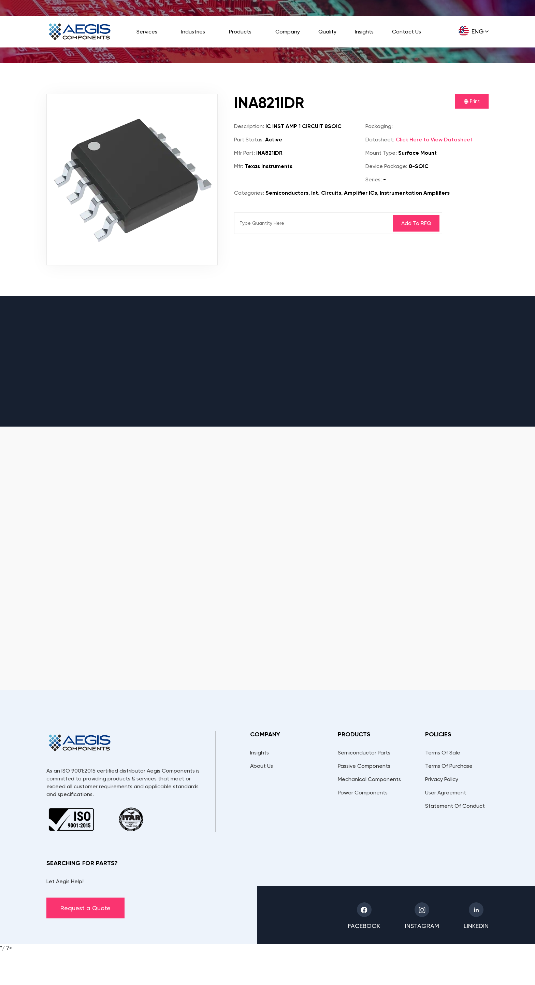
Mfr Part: (244, 153)
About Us (261, 766)
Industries (193, 31)
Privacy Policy (441, 779)
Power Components (363, 792)
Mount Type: (381, 153)
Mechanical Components (369, 779)
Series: (373, 179)
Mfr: (238, 166)
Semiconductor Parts (364, 752)
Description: (249, 126)
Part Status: (249, 139)
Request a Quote (85, 908)
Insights (364, 31)
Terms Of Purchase (449, 766)
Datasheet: (379, 139)
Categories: (249, 193)
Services (146, 31)
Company (287, 31)
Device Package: (386, 166)
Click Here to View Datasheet (434, 139)
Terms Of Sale (442, 752)
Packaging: (379, 126)
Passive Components (364, 766)
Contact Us (406, 31)
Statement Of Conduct (455, 806)
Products (240, 31)
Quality (327, 31)
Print (472, 101)
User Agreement (445, 792)
